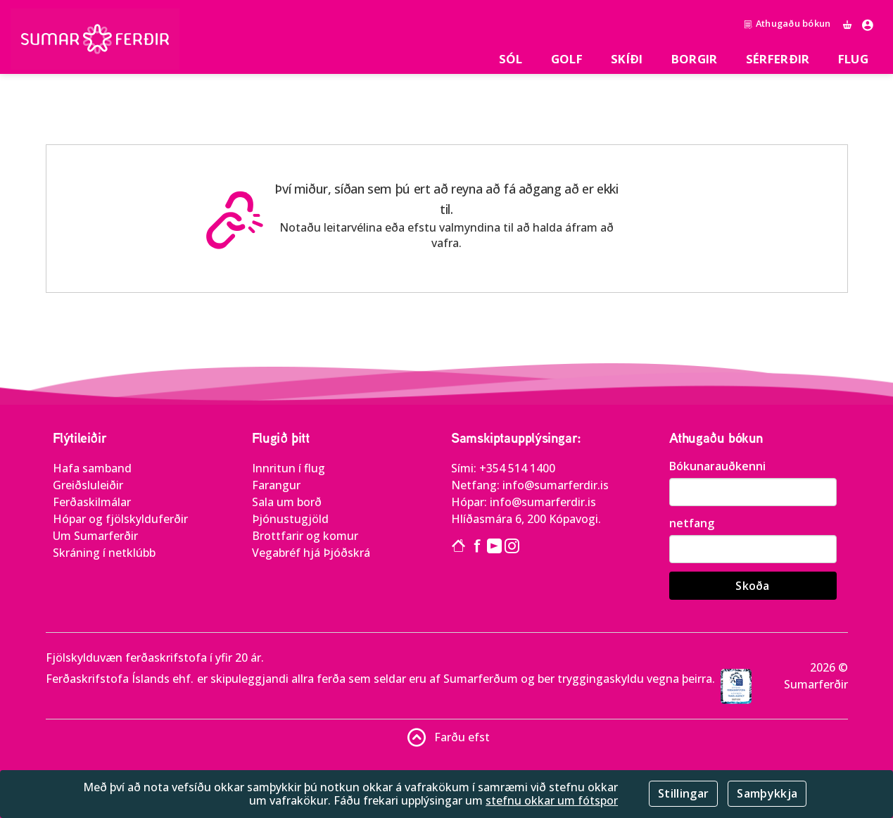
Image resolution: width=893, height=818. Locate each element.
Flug (853, 59)
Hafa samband (92, 468)
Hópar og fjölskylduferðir (120, 519)
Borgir (694, 59)
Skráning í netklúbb (104, 552)
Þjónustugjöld (290, 519)
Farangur (276, 485)
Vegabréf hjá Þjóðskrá (311, 552)
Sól (511, 59)
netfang (691, 523)
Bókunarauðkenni (717, 466)
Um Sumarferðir (95, 535)
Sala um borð (287, 502)
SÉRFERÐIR (778, 59)
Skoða (752, 585)
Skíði (627, 59)
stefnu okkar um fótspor (552, 800)
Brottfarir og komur (305, 535)
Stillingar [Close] (683, 793)
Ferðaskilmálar (92, 502)
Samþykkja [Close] (767, 793)
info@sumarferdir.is (555, 485)
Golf (567, 59)
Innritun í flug (288, 468)
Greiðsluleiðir (88, 485)
